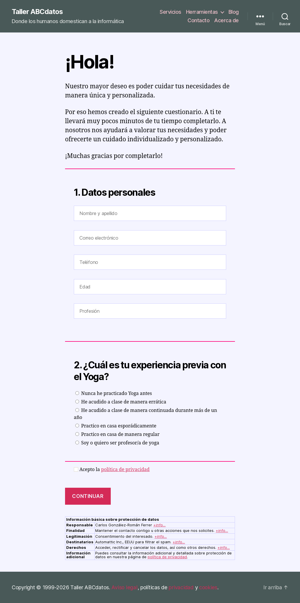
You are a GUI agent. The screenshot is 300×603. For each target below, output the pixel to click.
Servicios (170, 12)
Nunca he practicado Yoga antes (113, 393)
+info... (159, 525)
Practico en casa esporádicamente (115, 426)
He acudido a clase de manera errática (120, 402)
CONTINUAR (87, 496)
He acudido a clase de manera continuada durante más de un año (145, 414)
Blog (234, 12)
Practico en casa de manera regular (117, 434)
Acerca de (226, 21)
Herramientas (202, 12)
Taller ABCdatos (37, 11)
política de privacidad (125, 470)
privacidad (180, 587)
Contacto (198, 21)
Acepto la (112, 470)
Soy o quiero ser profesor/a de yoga (117, 443)
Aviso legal (124, 587)
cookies (207, 587)
